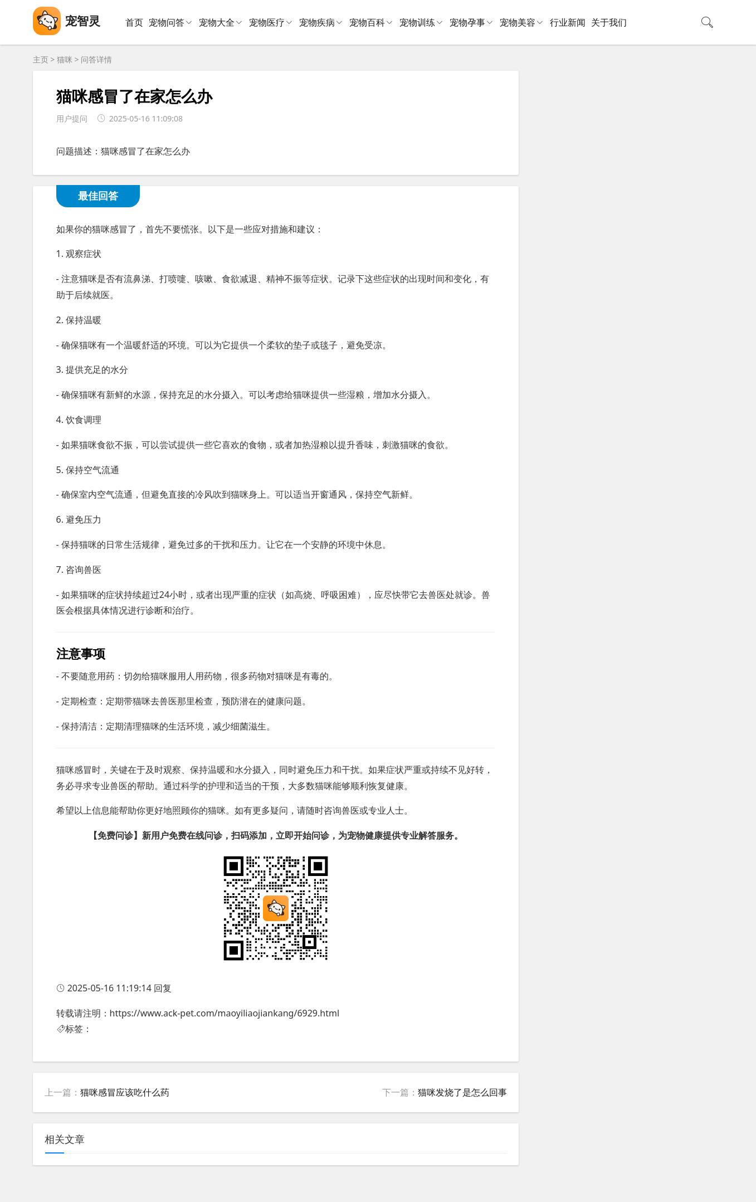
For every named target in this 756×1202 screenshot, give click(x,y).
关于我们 (609, 22)
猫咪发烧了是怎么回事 (462, 1092)
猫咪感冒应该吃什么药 (124, 1092)
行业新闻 (568, 22)
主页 (40, 59)
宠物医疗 (267, 22)
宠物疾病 (317, 22)
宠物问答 (166, 22)
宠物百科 (367, 22)
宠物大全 (217, 22)
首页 (134, 22)
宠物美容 (517, 22)
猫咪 (64, 59)
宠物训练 (417, 22)
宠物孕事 (467, 22)
